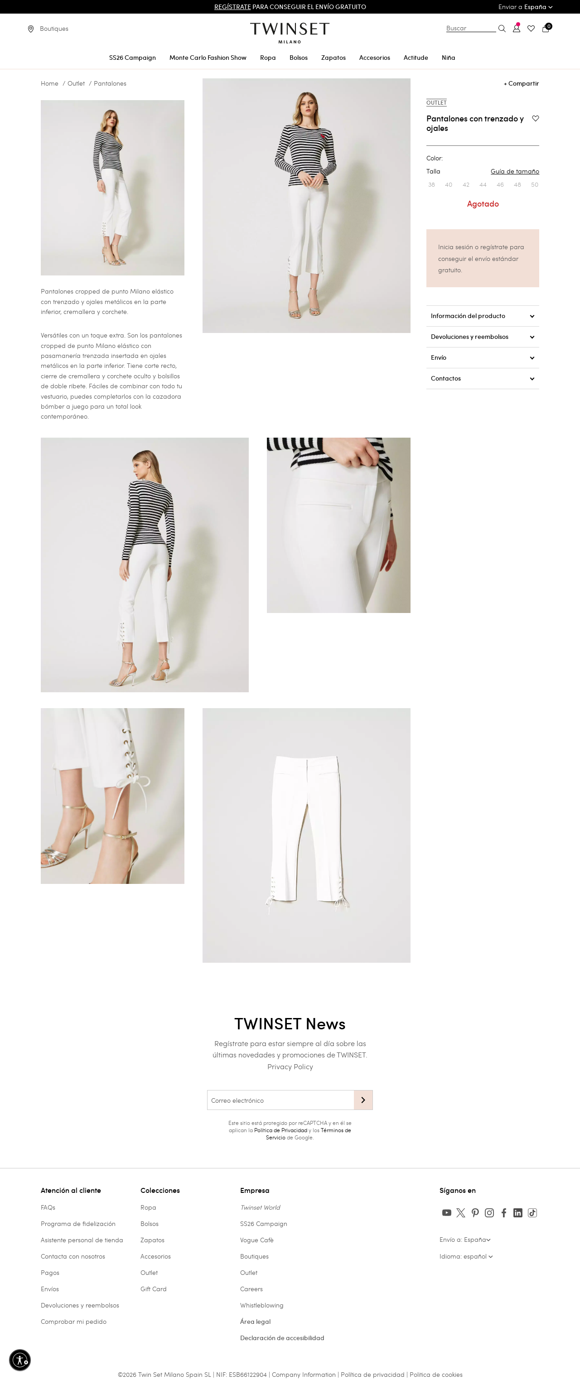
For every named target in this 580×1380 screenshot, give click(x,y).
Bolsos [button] (299, 57)
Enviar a (525, 6)
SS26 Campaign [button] (132, 57)
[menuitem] (132, 55)
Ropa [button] (268, 57)
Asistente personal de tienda (82, 1239)
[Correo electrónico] (280, 1100)
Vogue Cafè (257, 1239)
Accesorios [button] (374, 57)
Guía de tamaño (515, 171)
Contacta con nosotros (73, 1256)
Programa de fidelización (78, 1223)
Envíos (50, 1288)
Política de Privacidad (280, 1130)
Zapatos (152, 1239)
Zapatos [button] (333, 57)
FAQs (48, 1207)
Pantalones (110, 83)
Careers (251, 1288)
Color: (434, 158)
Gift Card (153, 1288)
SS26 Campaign (263, 1223)
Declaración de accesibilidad (282, 1338)
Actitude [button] (416, 57)
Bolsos (149, 1223)
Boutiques (254, 1256)
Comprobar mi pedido (73, 1321)
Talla (482, 171)
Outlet (76, 83)
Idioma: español (466, 1256)
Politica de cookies (436, 1374)
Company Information (304, 1374)
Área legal (255, 1321)
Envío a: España (465, 1239)
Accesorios (155, 1256)
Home (49, 83)
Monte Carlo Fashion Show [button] (207, 57)
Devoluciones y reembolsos (80, 1305)
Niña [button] (448, 57)
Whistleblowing (262, 1305)
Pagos (50, 1272)
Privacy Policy (290, 1066)
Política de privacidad (373, 1374)
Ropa (148, 1207)
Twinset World (260, 1207)
